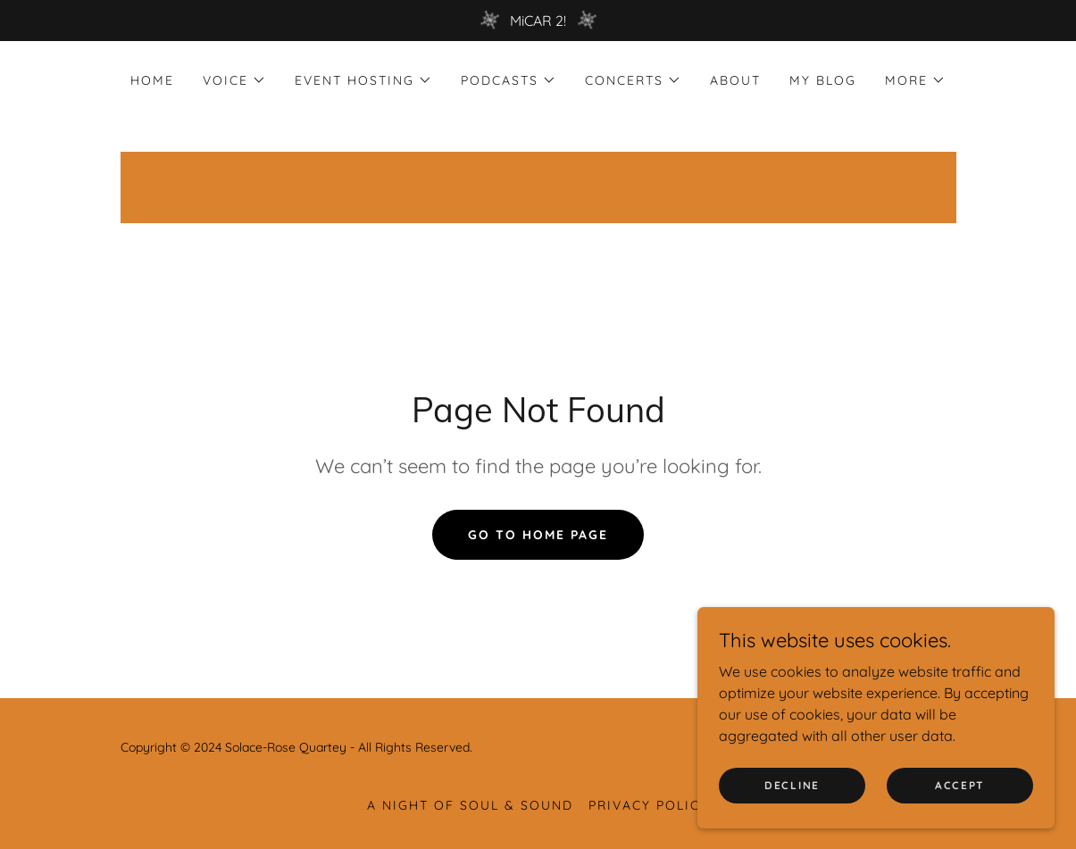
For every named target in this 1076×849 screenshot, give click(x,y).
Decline (792, 785)
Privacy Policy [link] (648, 805)
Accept (960, 785)
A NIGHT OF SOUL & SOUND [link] (470, 805)
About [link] (735, 80)
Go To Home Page (538, 535)
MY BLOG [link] (822, 80)
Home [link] (152, 80)
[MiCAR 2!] (538, 20)
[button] (234, 80)
